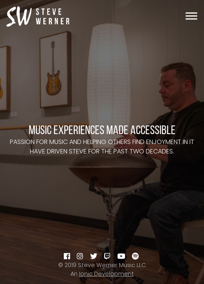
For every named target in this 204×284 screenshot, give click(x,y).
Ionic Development (106, 274)
